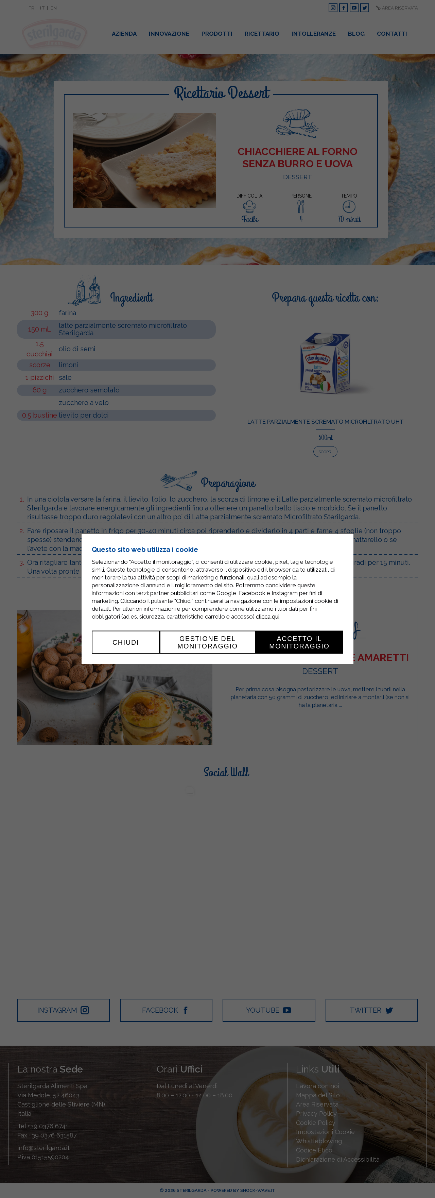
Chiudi (125, 642)
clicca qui (267, 616)
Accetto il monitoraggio (299, 642)
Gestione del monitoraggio (207, 642)
